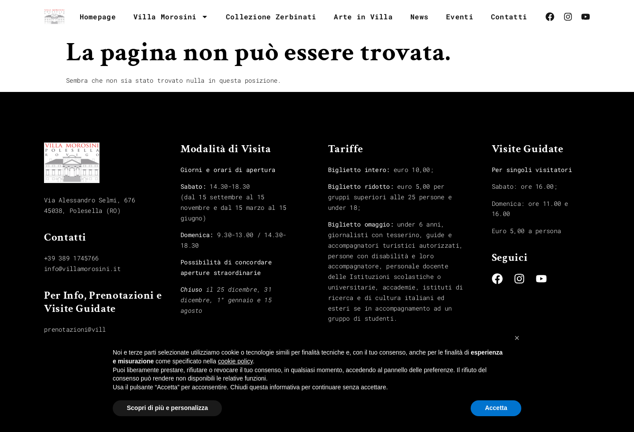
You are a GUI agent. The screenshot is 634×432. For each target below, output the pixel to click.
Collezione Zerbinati (271, 16)
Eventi (459, 16)
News (419, 16)
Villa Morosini (170, 16)
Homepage (98, 16)
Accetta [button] (496, 407)
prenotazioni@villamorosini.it (97, 329)
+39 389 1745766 (71, 258)
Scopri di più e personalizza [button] (167, 407)
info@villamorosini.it (82, 268)
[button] (517, 338)
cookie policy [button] (235, 361)
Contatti (509, 16)
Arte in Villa (363, 16)
